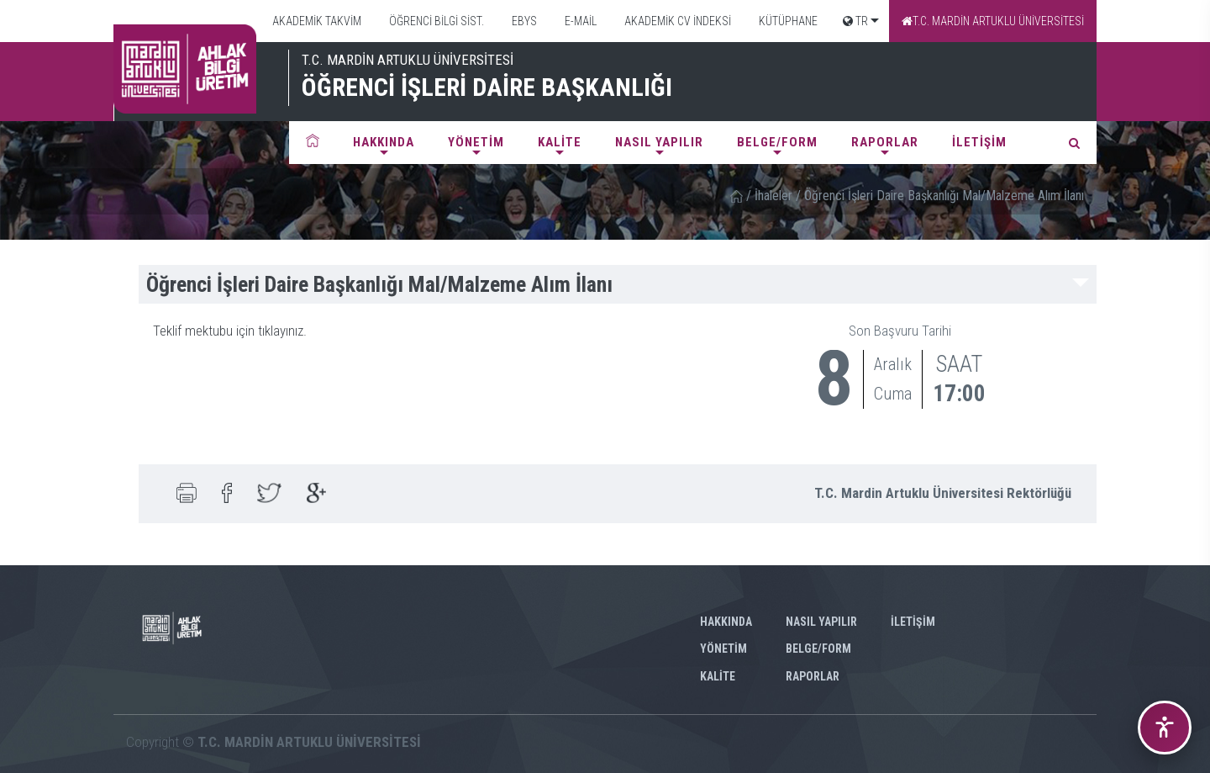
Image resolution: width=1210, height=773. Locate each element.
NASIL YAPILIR (659, 142)
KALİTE (559, 142)
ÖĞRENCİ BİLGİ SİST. (435, 21)
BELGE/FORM (777, 142)
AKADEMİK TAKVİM (315, 21)
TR (855, 21)
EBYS (523, 21)
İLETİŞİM (979, 142)
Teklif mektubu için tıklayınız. (230, 330)
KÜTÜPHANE (787, 21)
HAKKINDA (383, 142)
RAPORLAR (884, 142)
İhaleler (773, 196)
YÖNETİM (476, 142)
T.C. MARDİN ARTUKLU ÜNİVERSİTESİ (993, 21)
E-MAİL (579, 21)
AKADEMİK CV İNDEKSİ (676, 21)
